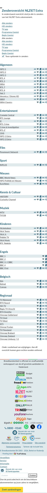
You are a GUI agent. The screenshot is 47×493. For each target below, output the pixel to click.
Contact (3, 466)
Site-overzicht (40, 443)
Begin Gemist (8, 35)
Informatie (4, 463)
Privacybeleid (27, 443)
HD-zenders (7, 26)
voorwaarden (11, 443)
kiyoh (8, 423)
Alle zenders (7, 23)
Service (3, 460)
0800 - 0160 (14, 428)
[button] (1, 7)
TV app (5, 29)
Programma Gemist (10, 32)
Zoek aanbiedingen (11, 489)
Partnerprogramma (13, 447)
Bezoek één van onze (26, 432)
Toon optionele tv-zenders (15, 56)
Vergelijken (5, 457)
